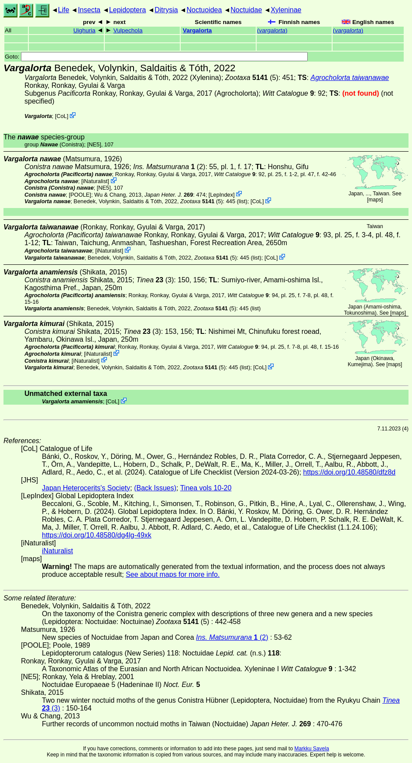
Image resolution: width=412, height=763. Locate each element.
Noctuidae (246, 10)
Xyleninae (286, 10)
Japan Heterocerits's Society (86, 488)
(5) (251, 77)
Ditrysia (166, 10)
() (272, 30)
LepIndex (221, 194)
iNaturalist (95, 181)
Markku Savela (311, 749)
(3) (155, 280)
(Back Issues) (155, 488)
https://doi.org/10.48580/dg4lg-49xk (96, 535)
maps (374, 200)
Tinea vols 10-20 (206, 488)
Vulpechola (128, 30)
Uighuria (84, 30)
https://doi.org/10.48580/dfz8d (349, 472)
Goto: (156, 56)
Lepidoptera (127, 10)
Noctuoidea (204, 10)
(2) (169, 166)
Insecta (89, 10)
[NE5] (94, 144)
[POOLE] (80, 194)
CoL (62, 116)
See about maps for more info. (173, 574)
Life (63, 10)
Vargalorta (197, 30)
